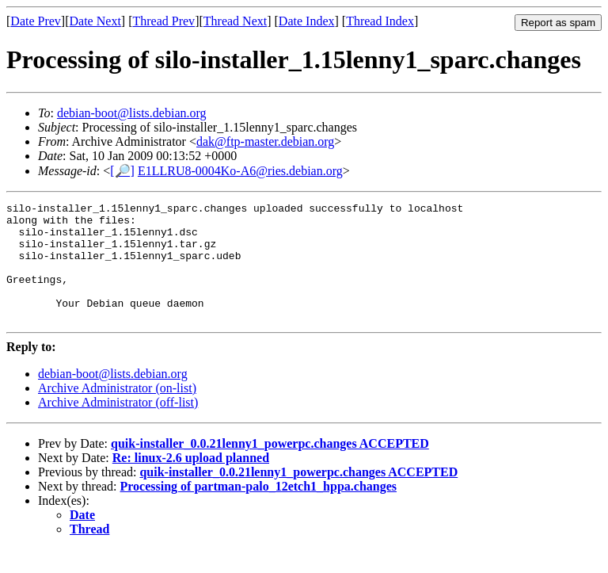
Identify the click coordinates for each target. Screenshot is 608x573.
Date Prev (35, 21)
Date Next (95, 21)
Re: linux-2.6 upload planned (190, 481)
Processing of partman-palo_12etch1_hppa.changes (258, 510)
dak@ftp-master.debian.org (265, 141)
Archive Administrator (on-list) (117, 411)
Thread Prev (163, 21)
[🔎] (122, 171)
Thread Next (235, 21)
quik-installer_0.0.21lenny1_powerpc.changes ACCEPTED (270, 467)
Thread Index (380, 21)
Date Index (307, 21)
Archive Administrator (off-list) (118, 426)
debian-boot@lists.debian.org (132, 113)
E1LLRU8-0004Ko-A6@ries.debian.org (240, 171)
